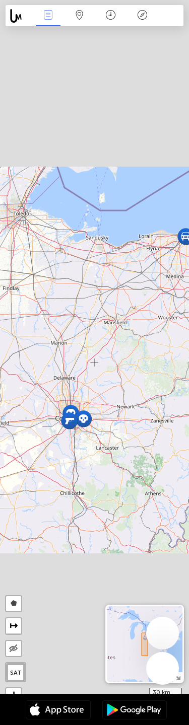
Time (110, 16)
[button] (83, 418)
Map (80, 16)
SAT (16, 672)
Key (142, 16)
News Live (48, 16)
